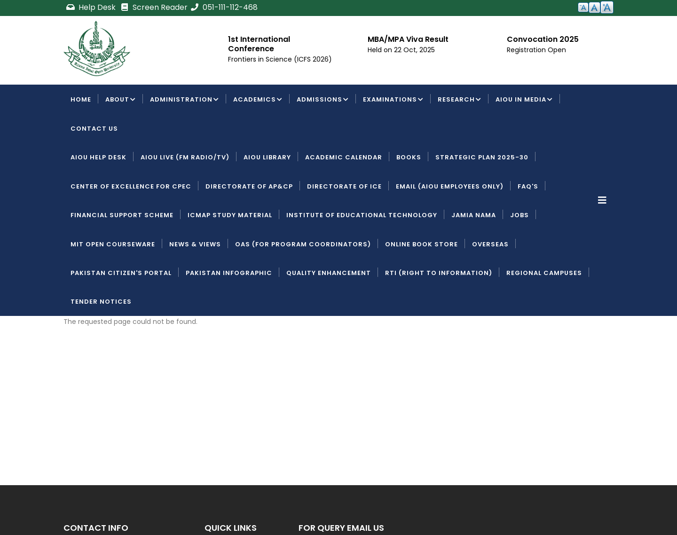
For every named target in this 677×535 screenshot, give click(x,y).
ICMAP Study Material (230, 215)
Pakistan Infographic (229, 272)
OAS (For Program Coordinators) (303, 244)
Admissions (323, 100)
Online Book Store (421, 244)
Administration (184, 100)
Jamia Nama (473, 215)
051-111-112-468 (224, 7)
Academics (258, 100)
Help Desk (92, 7)
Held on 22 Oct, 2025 (401, 50)
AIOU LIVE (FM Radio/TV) (185, 157)
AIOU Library (267, 157)
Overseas (490, 244)
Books (408, 157)
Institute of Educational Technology (361, 215)
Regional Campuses (544, 272)
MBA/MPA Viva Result (408, 39)
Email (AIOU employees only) (450, 186)
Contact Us (94, 128)
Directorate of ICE (344, 186)
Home (81, 99)
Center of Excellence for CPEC (131, 186)
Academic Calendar (343, 157)
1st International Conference (259, 44)
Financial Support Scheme (122, 215)
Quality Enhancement (328, 272)
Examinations (393, 100)
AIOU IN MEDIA (524, 100)
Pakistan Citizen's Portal (121, 272)
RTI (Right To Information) (438, 272)
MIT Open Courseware (113, 244)
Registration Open (536, 50)
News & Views (195, 244)
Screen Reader (154, 7)
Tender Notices (101, 301)
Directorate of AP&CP (249, 186)
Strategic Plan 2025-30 (481, 157)
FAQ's (528, 186)
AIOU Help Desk (98, 157)
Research (459, 100)
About (120, 100)
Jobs (519, 215)
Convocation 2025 (543, 39)
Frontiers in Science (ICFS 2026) (280, 59)
